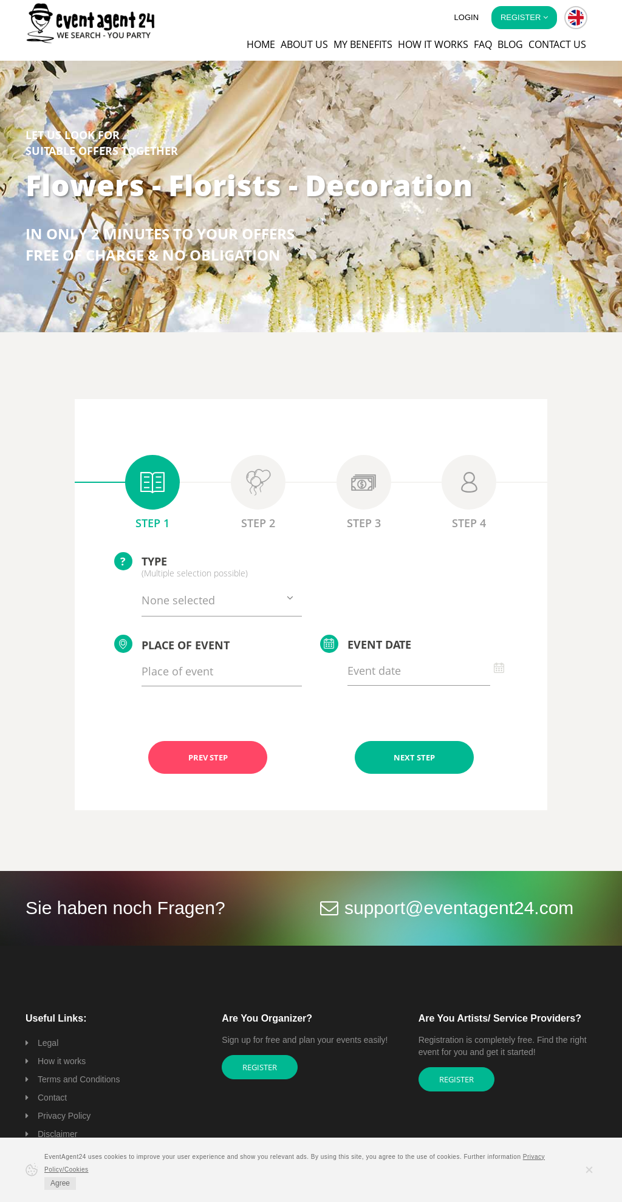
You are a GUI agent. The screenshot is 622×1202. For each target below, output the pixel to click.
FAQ (483, 44)
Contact (52, 1097)
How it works (433, 44)
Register (259, 1067)
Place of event (172, 644)
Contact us (557, 44)
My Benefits (362, 44)
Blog (510, 44)
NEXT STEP (414, 757)
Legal (48, 1043)
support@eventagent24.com (458, 908)
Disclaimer (57, 1134)
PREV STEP (208, 757)
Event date (365, 644)
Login (466, 17)
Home (261, 44)
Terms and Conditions (79, 1079)
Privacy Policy (64, 1116)
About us (304, 44)
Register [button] (524, 17)
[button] (575, 17)
